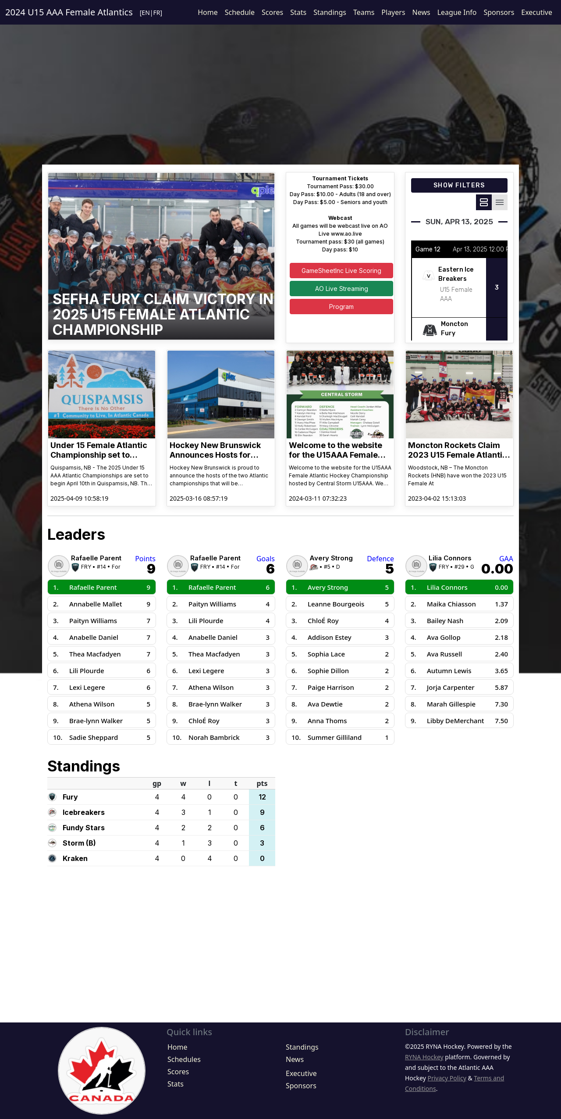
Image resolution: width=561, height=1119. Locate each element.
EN (145, 12)
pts (261, 783)
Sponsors (498, 12)
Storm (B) (79, 843)
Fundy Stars (84, 827)
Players (393, 12)
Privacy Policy (446, 1078)
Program (341, 306)
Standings (329, 12)
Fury (70, 797)
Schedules (184, 1059)
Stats (298, 12)
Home (208, 12)
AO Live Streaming (341, 288)
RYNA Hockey (424, 1057)
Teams (363, 12)
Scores (272, 12)
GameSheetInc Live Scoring (341, 270)
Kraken (75, 858)
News (421, 12)
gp (157, 783)
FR (156, 12)
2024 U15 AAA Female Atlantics (69, 12)
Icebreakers (84, 812)
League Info (457, 12)
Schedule (240, 12)
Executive (536, 12)
